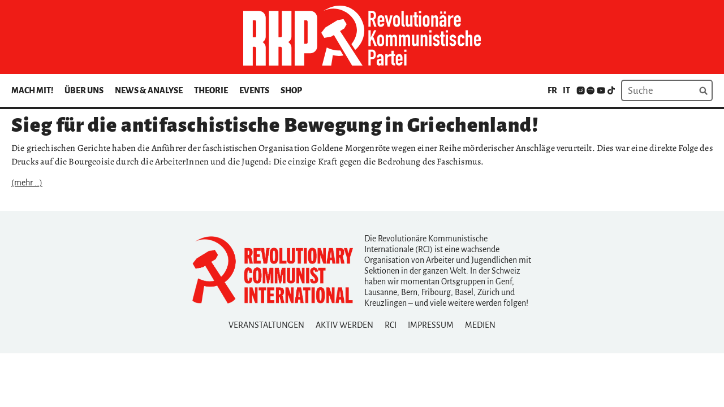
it (566, 90)
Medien (480, 325)
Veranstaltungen (266, 325)
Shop (291, 90)
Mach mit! (32, 90)
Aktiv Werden (344, 325)
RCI (391, 325)
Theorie (211, 90)
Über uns (84, 90)
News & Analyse (149, 90)
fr (552, 90)
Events (254, 90)
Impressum (431, 325)
